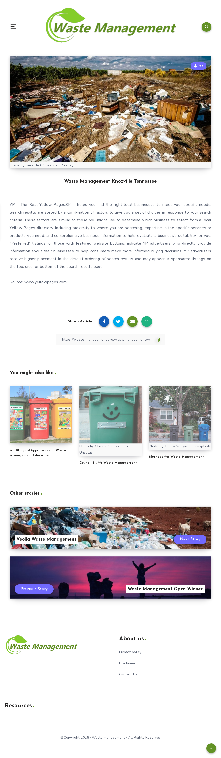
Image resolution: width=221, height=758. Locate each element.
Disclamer (127, 663)
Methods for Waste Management (176, 456)
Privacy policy (130, 652)
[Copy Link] (110, 339)
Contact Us (128, 674)
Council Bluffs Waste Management (108, 462)
